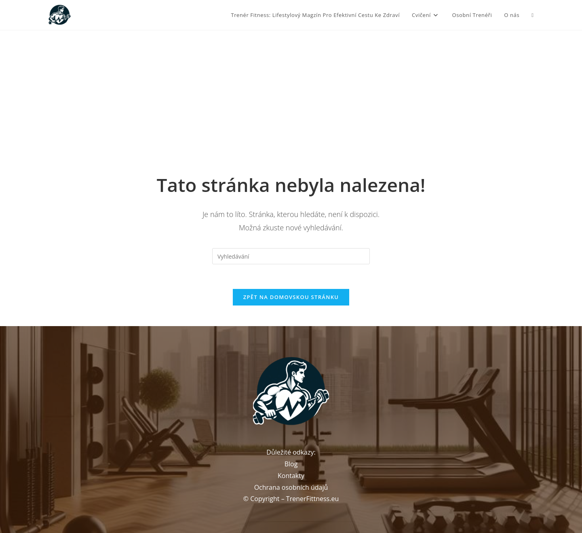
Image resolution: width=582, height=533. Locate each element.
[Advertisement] (291, 90)
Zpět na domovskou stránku (291, 297)
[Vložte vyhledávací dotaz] (291, 256)
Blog (291, 463)
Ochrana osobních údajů (291, 487)
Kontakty (291, 475)
